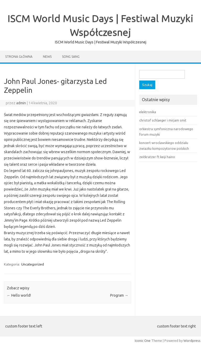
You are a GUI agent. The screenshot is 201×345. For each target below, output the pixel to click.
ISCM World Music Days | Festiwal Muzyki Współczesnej (100, 42)
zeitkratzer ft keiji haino (157, 157)
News (47, 56)
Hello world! (19, 295)
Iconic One (142, 340)
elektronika (147, 112)
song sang (71, 56)
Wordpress (191, 340)
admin (21, 103)
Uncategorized (32, 264)
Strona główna (18, 56)
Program (119, 295)
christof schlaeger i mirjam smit (162, 120)
